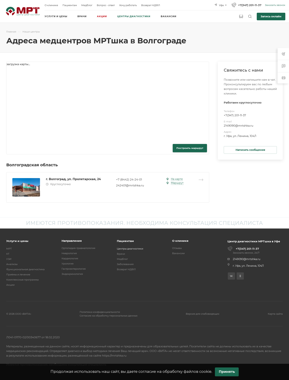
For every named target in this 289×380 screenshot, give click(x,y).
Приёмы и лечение (18, 274)
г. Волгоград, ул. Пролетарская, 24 (73, 179)
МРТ (9, 248)
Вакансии (178, 253)
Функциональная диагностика (25, 269)
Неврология (69, 253)
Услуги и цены (17, 241)
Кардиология (70, 258)
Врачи (121, 253)
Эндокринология (72, 273)
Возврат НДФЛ (126, 269)
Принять (227, 371)
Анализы (12, 264)
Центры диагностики (130, 248)
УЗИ (8, 258)
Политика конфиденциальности (100, 311)
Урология (68, 263)
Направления (72, 241)
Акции (10, 284)
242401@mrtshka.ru (130, 185)
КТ (7, 253)
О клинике (180, 241)
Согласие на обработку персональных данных (108, 315)
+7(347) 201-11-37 (249, 5)
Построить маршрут (189, 148)
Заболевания (125, 264)
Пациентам (125, 241)
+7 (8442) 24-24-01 (129, 179)
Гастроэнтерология (74, 268)
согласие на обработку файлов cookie (174, 371)
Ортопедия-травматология (78, 248)
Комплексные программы (22, 279)
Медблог (122, 258)
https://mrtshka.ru (114, 355)
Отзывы (177, 248)
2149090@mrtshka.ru (238, 125)
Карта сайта (275, 313)
